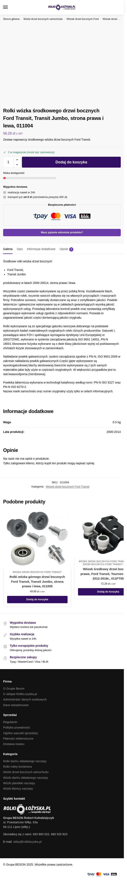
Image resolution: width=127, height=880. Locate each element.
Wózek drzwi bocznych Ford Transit (67, 486)
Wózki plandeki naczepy (19, 783)
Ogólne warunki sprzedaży (20, 733)
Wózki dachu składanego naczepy (25, 777)
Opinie (66, 249)
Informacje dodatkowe (41, 249)
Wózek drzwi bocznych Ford (83, 19)
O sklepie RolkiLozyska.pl (20, 694)
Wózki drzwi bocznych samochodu (43, 19)
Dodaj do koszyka (71, 162)
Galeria (8, 249)
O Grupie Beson (13, 688)
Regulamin (10, 722)
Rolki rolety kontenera (17, 766)
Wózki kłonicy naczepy (18, 788)
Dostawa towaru (13, 744)
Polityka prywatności (16, 727)
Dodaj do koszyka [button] (37, 599)
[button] (117, 7)
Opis (20, 249)
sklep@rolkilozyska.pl (27, 841)
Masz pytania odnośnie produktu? (62, 232)
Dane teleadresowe (16, 705)
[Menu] (9, 7)
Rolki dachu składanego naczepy (25, 761)
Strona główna (11, 19)
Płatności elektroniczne (18, 738)
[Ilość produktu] (8, 162)
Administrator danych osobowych (25, 699)
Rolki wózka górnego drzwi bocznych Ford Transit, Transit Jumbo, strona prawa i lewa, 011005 (37, 581)
